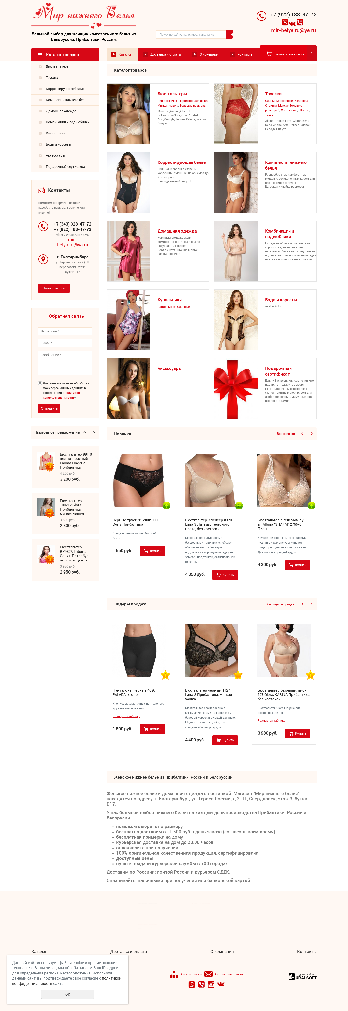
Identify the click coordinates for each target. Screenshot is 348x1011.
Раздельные (167, 307)
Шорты (304, 111)
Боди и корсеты (58, 144)
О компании (209, 54)
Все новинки (286, 434)
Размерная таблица (126, 716)
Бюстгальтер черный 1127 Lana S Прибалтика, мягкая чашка (208, 694)
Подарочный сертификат (66, 166)
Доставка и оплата (165, 54)
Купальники (55, 133)
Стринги (271, 106)
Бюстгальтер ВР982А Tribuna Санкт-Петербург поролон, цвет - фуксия (75, 554)
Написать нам (54, 288)
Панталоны (289, 111)
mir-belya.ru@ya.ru (293, 30)
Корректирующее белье (65, 89)
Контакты (245, 54)
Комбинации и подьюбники (68, 122)
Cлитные (183, 307)
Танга (269, 115)
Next (94, 432)
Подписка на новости (206, 903)
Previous (84, 432)
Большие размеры (193, 106)
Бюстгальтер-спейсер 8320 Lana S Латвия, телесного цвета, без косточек (208, 524)
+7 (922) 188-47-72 (293, 14)
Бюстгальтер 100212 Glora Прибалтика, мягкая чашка (72, 507)
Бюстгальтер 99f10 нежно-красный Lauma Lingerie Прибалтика (76, 461)
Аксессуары (55, 155)
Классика (301, 101)
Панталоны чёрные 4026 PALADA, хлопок (134, 692)
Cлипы (270, 101)
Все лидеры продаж (280, 604)
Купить (155, 551)
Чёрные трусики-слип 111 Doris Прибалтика (135, 522)
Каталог (125, 54)
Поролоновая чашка (193, 101)
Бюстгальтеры (57, 66)
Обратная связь (223, 974)
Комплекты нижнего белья (67, 100)
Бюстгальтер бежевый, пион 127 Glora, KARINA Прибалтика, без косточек (284, 694)
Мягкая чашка (168, 106)
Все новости (196, 903)
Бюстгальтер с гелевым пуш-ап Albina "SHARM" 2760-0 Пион (283, 524)
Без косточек (167, 101)
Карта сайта (186, 975)
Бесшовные (284, 101)
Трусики (52, 77)
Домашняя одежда (61, 111)
